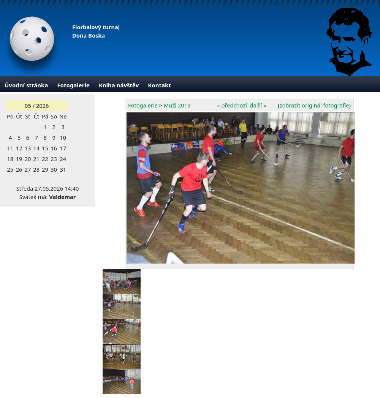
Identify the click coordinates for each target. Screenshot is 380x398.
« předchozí (232, 105)
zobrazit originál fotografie (314, 105)
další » (258, 105)
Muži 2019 (177, 105)
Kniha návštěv (119, 85)
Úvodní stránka (26, 85)
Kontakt (159, 85)
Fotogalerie (73, 85)
